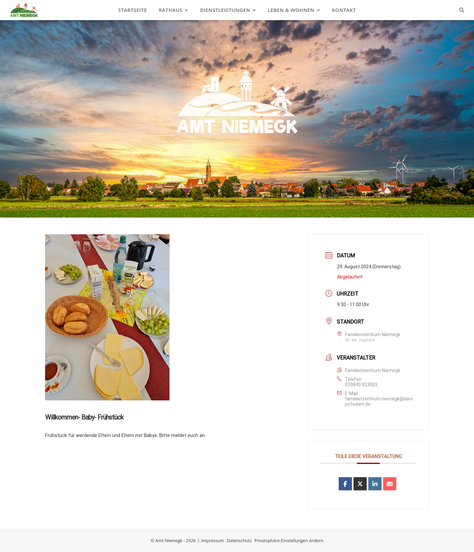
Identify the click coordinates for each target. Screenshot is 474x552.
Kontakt (344, 10)
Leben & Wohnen (291, 10)
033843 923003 (361, 384)
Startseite (132, 10)
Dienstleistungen (225, 10)
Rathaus (170, 10)
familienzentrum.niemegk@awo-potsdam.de (379, 401)
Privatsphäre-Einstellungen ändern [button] (288, 540)
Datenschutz (239, 540)
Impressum (212, 540)
